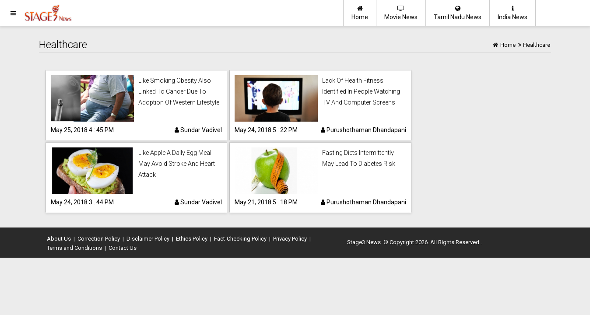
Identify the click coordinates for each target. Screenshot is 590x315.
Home (359, 13)
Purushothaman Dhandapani (363, 129)
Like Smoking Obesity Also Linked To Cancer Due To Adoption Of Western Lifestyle (178, 91)
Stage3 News (364, 242)
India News (512, 13)
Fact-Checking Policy (240, 238)
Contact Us (123, 248)
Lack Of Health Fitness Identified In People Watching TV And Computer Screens (361, 91)
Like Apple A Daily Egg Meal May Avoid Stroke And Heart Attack (176, 163)
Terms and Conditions (74, 248)
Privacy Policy (290, 238)
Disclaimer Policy (147, 238)
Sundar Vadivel (198, 129)
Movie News (401, 13)
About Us (59, 238)
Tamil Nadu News (457, 13)
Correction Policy (98, 238)
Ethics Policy (191, 238)
